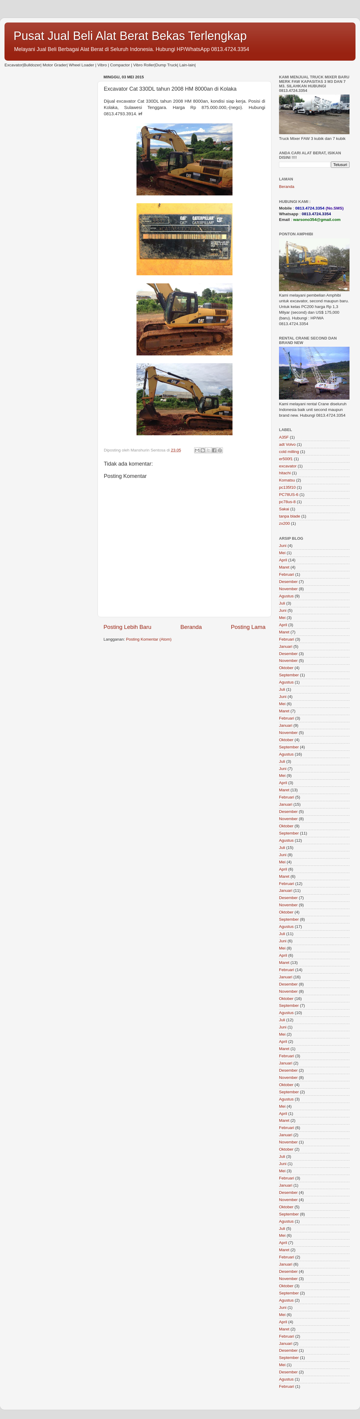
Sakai (284, 509)
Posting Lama (248, 627)
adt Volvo (287, 444)
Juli (282, 603)
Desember (288, 581)
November (288, 589)
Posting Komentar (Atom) (149, 639)
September (289, 675)
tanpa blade (289, 516)
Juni (282, 545)
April (283, 560)
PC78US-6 (288, 494)
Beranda (191, 627)
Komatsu (287, 480)
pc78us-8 (287, 502)
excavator (288, 466)
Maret (284, 567)
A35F (284, 437)
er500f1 (286, 459)
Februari (286, 574)
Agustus (286, 596)
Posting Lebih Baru (128, 627)
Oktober (286, 668)
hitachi (285, 473)
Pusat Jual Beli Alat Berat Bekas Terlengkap (130, 35)
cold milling (289, 451)
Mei (282, 553)
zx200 (284, 523)
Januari (285, 646)
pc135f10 (287, 487)
